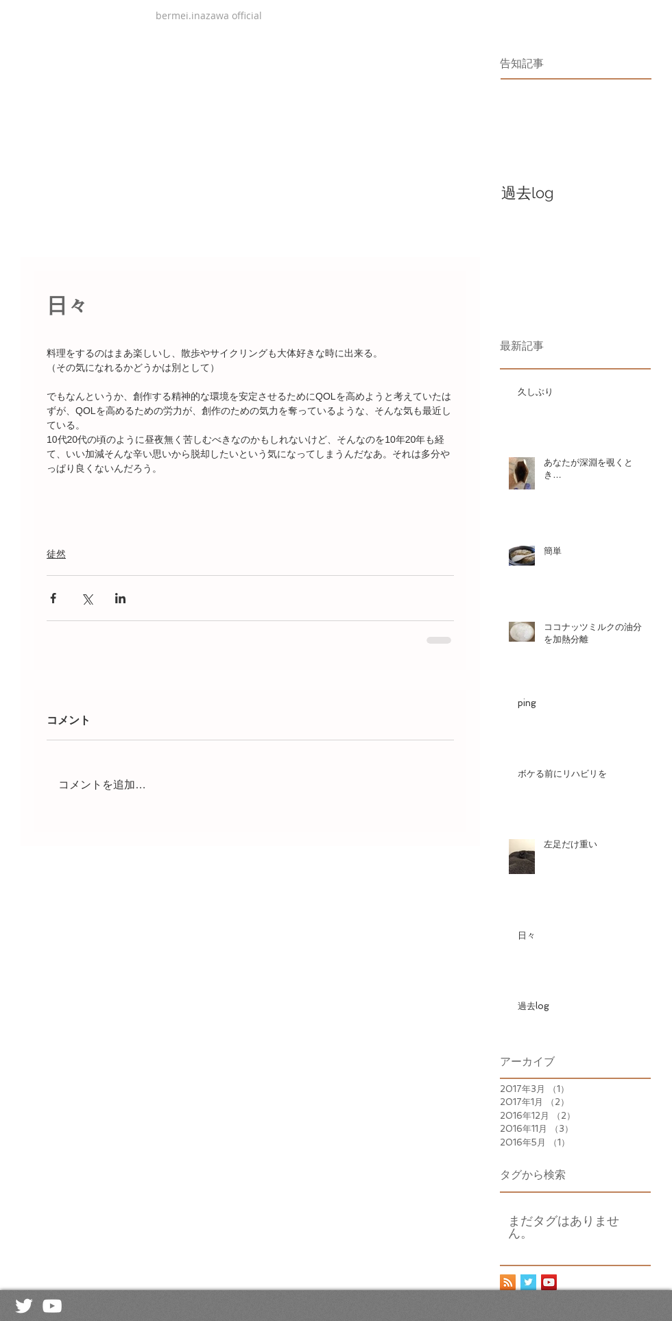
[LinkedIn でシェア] (120, 598)
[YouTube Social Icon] (549, 1282)
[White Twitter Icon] (24, 1306)
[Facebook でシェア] (53, 598)
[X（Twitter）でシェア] (86, 598)
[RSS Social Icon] (508, 1282)
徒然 (56, 553)
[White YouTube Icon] (52, 1306)
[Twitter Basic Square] (528, 1282)
